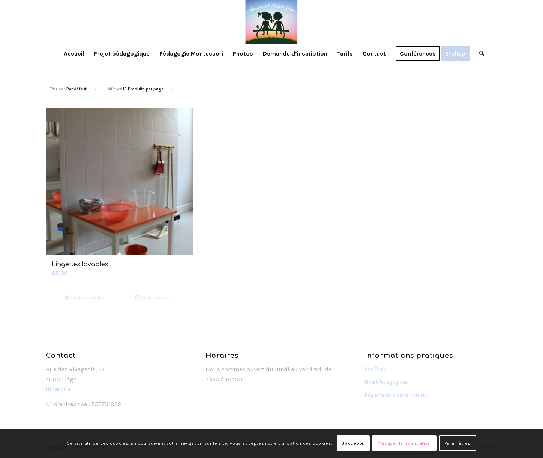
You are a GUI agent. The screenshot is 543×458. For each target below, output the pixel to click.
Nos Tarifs (376, 369)
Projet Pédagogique (386, 382)
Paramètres (457, 443)
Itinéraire (58, 389)
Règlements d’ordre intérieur (396, 395)
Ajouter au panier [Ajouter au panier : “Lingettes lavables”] (84, 298)
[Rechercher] (479, 53)
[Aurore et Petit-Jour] (271, 22)
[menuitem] (74, 53)
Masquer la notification (404, 443)
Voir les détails (152, 298)
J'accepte (353, 443)
